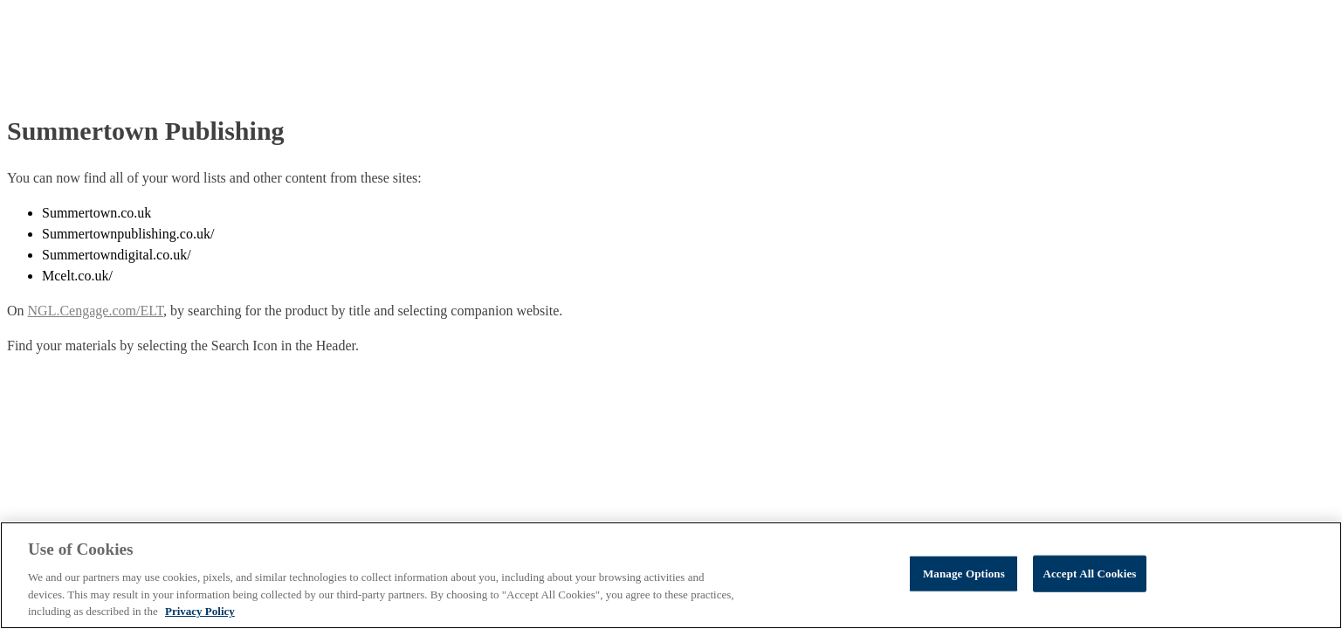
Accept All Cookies (1089, 573)
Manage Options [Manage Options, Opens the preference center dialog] (964, 573)
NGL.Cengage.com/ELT (96, 310)
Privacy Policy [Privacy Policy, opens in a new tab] (200, 611)
